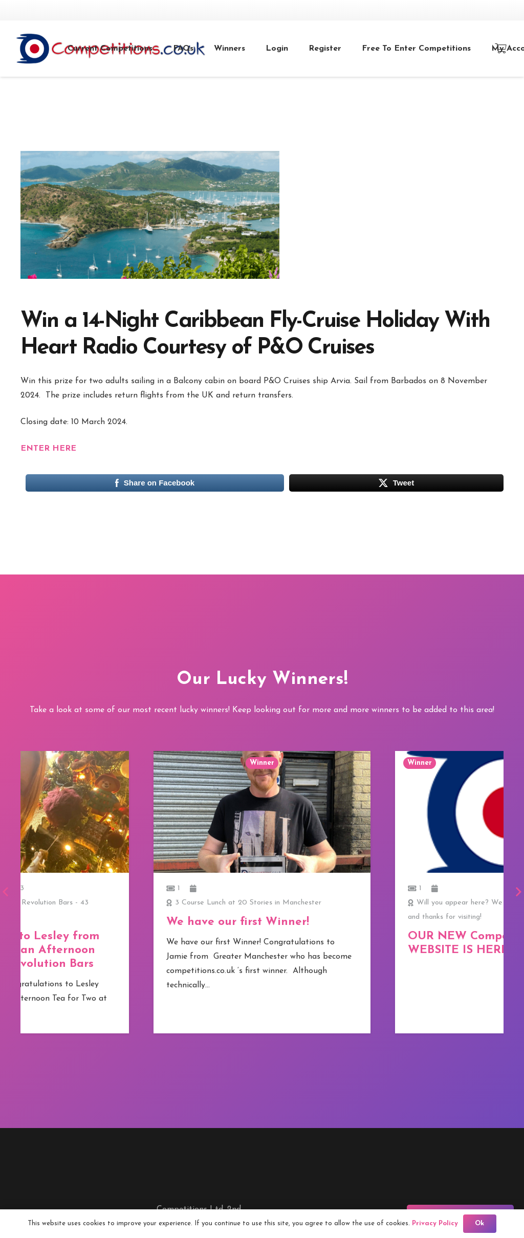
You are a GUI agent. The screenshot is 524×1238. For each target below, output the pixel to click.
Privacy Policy (435, 1223)
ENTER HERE (48, 449)
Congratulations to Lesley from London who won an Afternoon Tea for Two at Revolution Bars (253, 950)
